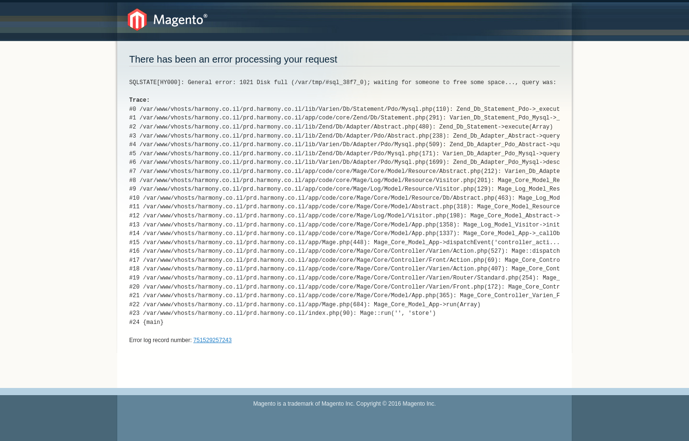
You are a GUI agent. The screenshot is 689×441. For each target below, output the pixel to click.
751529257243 (212, 340)
